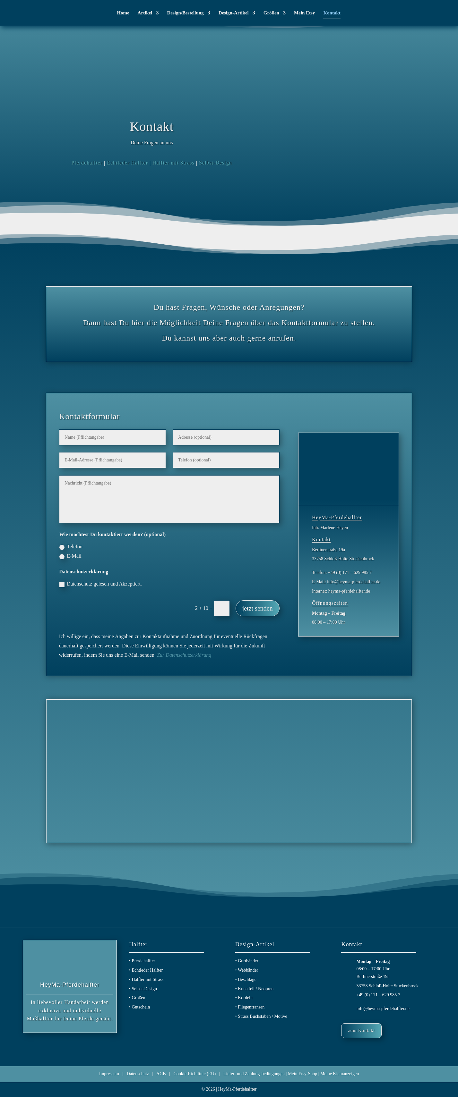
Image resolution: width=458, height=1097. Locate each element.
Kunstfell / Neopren (255, 988)
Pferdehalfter (86, 162)
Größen (271, 13)
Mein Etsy (304, 13)
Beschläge (247, 979)
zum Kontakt (361, 1030)
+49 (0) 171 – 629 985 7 (378, 994)
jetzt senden (257, 608)
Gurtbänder (248, 960)
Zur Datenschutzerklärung (184, 655)
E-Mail (70, 556)
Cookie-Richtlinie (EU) (194, 1073)
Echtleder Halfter (127, 162)
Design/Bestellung (185, 13)
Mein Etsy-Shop (302, 1073)
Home (123, 13)
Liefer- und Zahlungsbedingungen (254, 1073)
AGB (161, 1073)
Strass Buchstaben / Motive (262, 1016)
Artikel (145, 13)
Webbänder (248, 970)
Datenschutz (138, 1073)
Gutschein (141, 1007)
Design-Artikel (234, 13)
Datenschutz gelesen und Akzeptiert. (100, 584)
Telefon (70, 547)
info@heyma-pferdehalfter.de (383, 1008)
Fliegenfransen (251, 1007)
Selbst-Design (215, 162)
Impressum (109, 1073)
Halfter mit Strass (173, 162)
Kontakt (331, 13)
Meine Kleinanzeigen (339, 1073)
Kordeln (245, 997)
